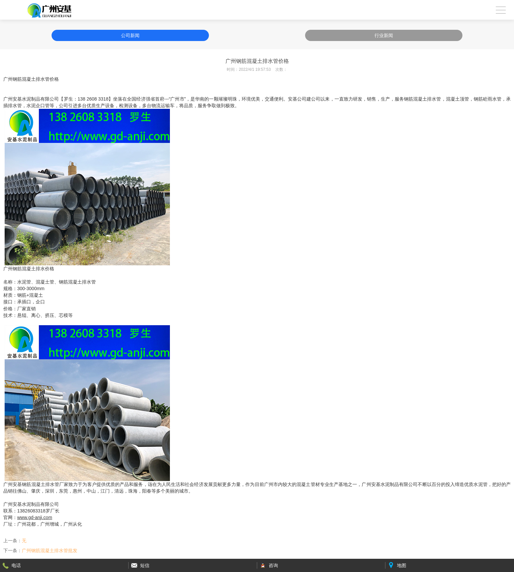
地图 (401, 565)
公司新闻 (130, 35)
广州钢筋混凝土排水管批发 (49, 550)
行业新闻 (384, 35)
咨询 (273, 565)
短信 (144, 565)
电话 (16, 565)
